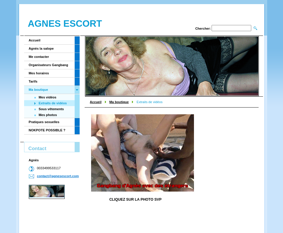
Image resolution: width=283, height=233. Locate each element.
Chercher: (203, 28)
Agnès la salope (41, 48)
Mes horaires (39, 73)
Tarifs (33, 81)
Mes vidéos (47, 97)
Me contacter (39, 56)
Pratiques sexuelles (44, 122)
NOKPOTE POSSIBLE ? (47, 130)
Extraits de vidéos (53, 103)
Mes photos (48, 115)
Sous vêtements (51, 109)
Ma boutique (119, 102)
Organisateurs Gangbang (48, 65)
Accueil (96, 102)
